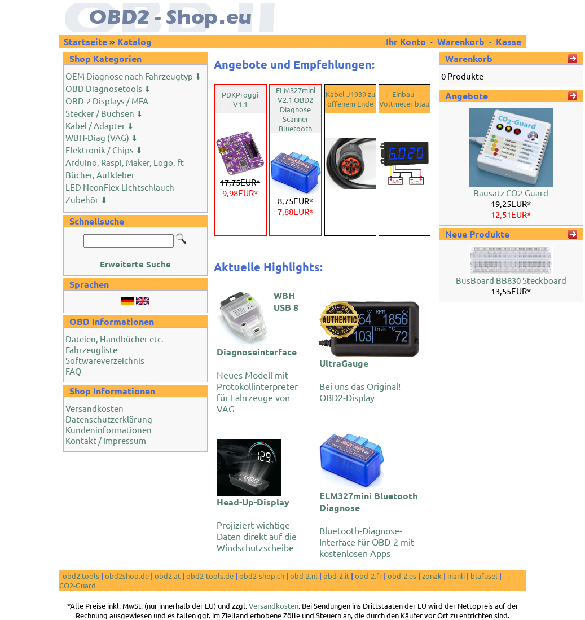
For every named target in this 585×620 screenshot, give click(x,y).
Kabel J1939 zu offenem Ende (350, 98)
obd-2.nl (304, 576)
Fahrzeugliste (91, 349)
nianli (456, 576)
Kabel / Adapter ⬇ (99, 125)
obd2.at (168, 576)
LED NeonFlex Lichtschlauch (119, 187)
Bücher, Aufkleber (100, 174)
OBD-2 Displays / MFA (106, 100)
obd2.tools (81, 576)
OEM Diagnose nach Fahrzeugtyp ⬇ (133, 76)
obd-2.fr (368, 576)
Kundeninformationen (108, 429)
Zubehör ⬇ (86, 199)
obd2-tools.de (210, 576)
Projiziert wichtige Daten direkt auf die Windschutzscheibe (257, 524)
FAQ (73, 371)
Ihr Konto (407, 41)
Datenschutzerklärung (108, 419)
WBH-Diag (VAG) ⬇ (101, 137)
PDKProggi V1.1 (240, 99)
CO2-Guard (77, 585)
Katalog (134, 41)
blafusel (484, 576)
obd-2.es (402, 576)
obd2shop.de (127, 576)
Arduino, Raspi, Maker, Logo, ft (124, 162)
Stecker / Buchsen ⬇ (104, 113)
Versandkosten (94, 408)
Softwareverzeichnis (104, 360)
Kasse (508, 41)
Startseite (85, 41)
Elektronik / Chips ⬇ (104, 149)
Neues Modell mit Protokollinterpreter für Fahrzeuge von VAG (257, 351)
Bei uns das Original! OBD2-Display (360, 380)
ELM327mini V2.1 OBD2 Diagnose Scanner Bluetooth (295, 109)
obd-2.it (336, 576)
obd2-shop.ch (261, 576)
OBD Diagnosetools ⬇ (108, 88)
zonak (432, 576)
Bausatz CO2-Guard (510, 192)
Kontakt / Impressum (105, 440)
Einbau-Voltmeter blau (404, 98)
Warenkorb (461, 41)
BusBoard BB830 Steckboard (511, 280)
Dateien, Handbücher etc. (114, 338)
